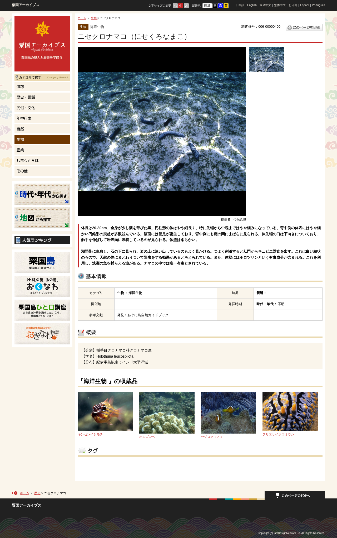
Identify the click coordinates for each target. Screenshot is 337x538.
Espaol (304, 5)
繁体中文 (280, 5)
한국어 (293, 5)
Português (318, 5)
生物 (94, 18)
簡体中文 (265, 5)
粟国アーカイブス (25, 5)
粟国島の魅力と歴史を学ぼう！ (42, 43)
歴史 (37, 493)
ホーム (82, 18)
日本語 (240, 5)
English (252, 5)
